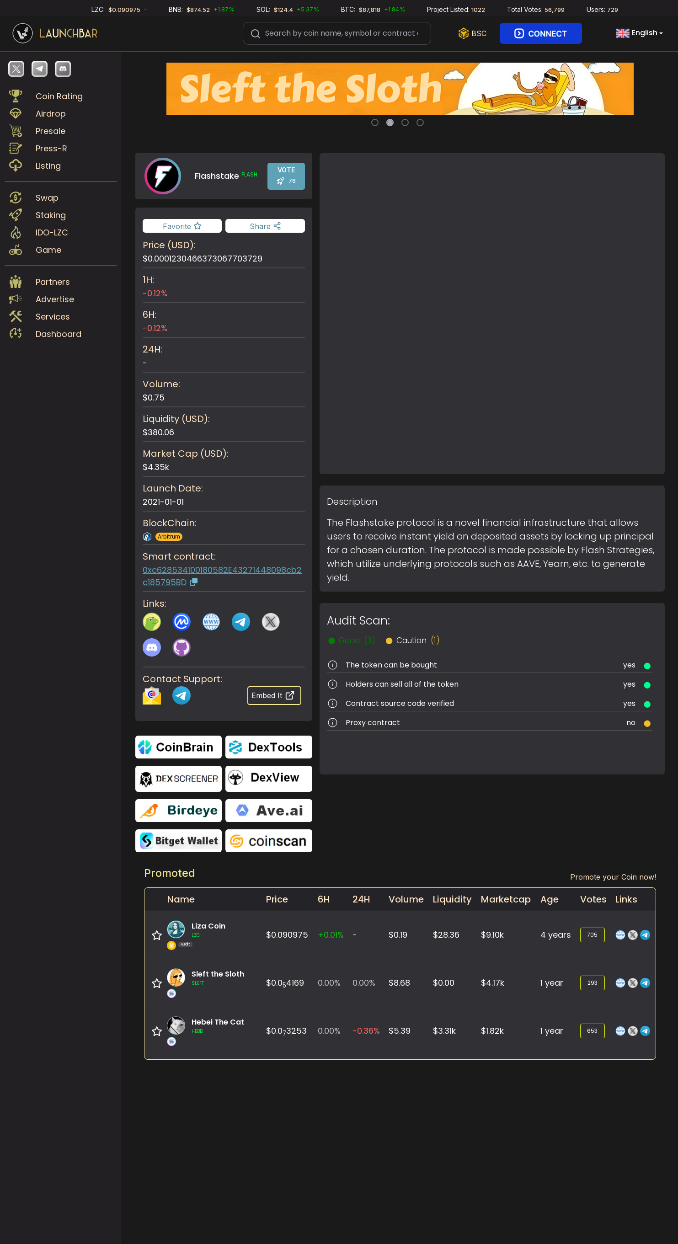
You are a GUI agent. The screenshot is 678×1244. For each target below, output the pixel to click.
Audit (185, 944)
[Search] (337, 33)
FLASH (249, 174)
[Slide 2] (390, 122)
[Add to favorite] (182, 226)
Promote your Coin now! (613, 876)
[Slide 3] (405, 122)
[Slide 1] (375, 122)
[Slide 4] (420, 122)
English (636, 33)
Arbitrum (169, 536)
